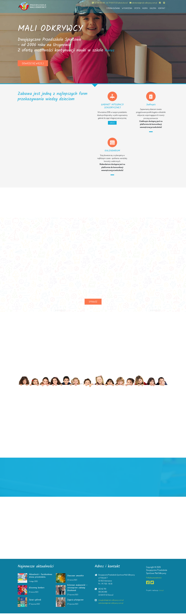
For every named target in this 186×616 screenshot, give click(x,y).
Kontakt (161, 8)
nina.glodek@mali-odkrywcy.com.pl (111, 600)
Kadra (143, 8)
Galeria (151, 8)
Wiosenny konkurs (37, 590)
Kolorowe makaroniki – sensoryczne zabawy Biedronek (78, 590)
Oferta (134, 8)
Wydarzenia (123, 8)
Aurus (110, 50)
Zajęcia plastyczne (76, 602)
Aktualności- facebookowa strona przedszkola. (38, 577)
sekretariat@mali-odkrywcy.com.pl (143, 2)
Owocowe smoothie (76, 577)
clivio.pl (161, 590)
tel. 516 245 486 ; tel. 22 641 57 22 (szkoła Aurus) (108, 2)
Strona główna (108, 8)
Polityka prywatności (154, 577)
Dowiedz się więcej (33, 63)
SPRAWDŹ (93, 301)
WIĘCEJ (112, 123)
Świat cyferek (35, 602)
